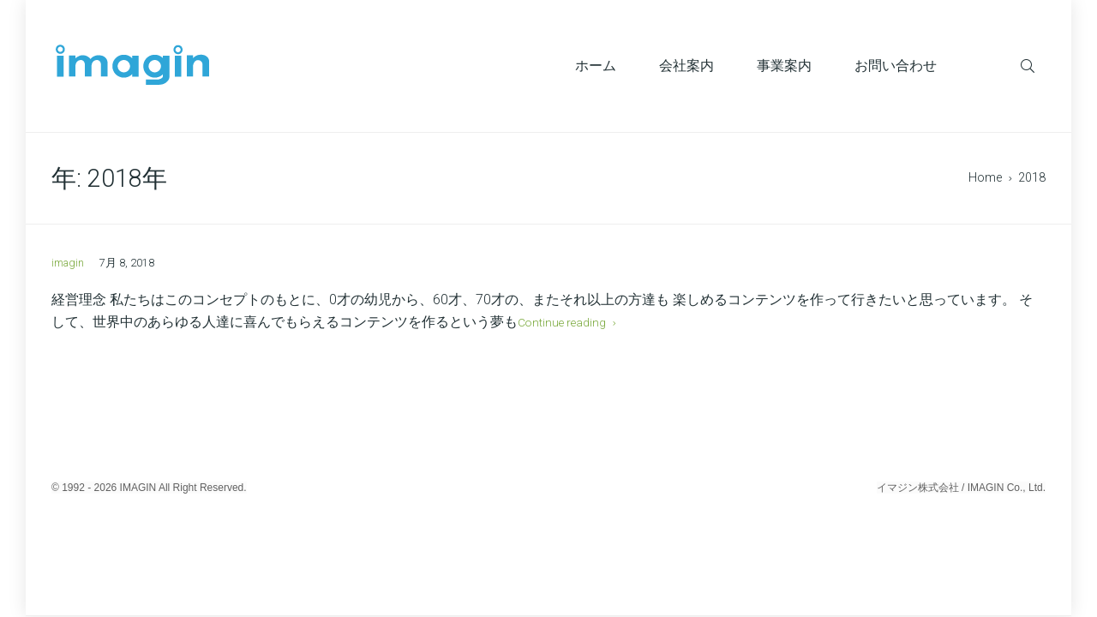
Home (985, 178)
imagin (67, 262)
